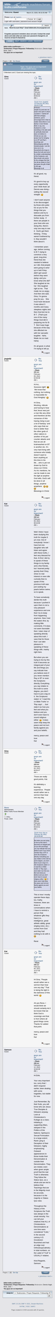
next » (49, 57)
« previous (42, 57)
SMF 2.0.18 (16, 1304)
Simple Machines (37, 1304)
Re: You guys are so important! (38, 81)
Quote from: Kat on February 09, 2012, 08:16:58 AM (40, 834)
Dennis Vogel (47, 48)
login (11, 17)
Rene (5, 50)
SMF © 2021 (25, 1304)
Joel (9, 50)
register (18, 17)
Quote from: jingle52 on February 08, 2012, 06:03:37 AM (41, 103)
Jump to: (9, 1293)
